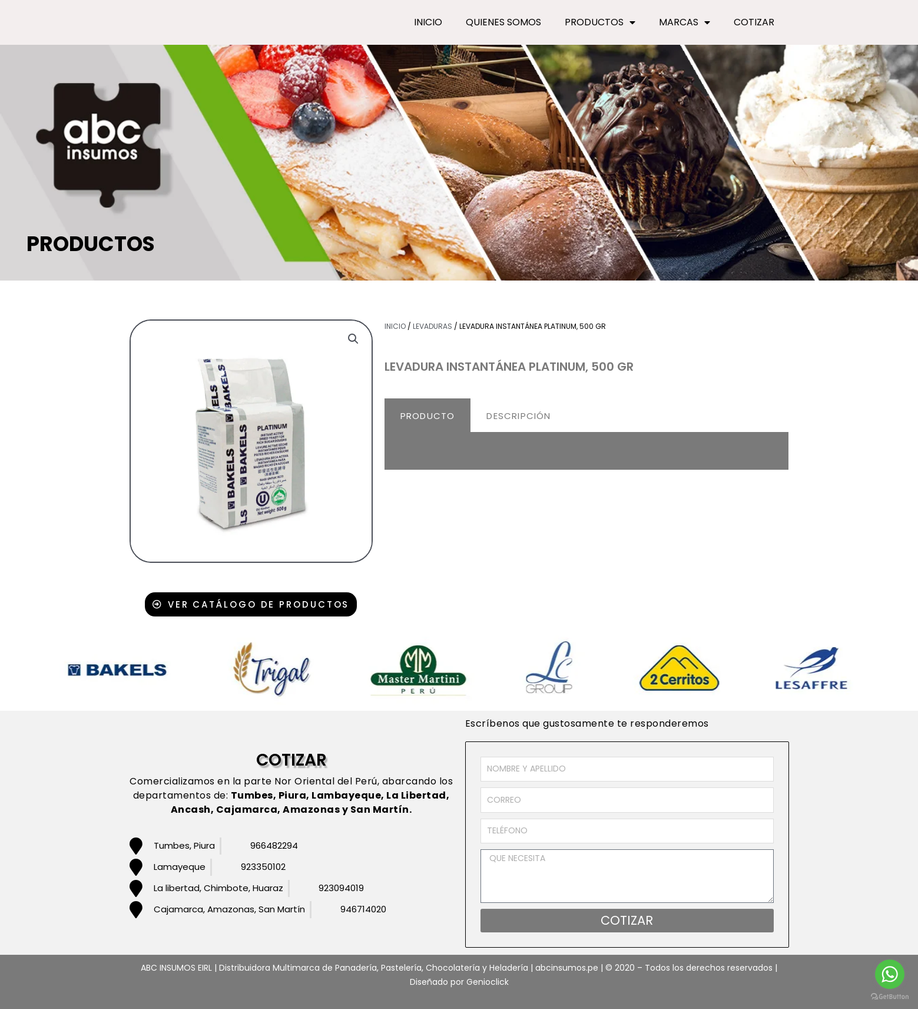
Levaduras (432, 326)
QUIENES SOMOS (503, 22)
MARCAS (684, 22)
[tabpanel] (587, 451)
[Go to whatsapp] (889, 974)
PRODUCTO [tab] (427, 416)
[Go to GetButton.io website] (890, 997)
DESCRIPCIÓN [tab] (518, 416)
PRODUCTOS (600, 22)
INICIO (428, 22)
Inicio (395, 326)
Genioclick (487, 982)
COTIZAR (754, 22)
